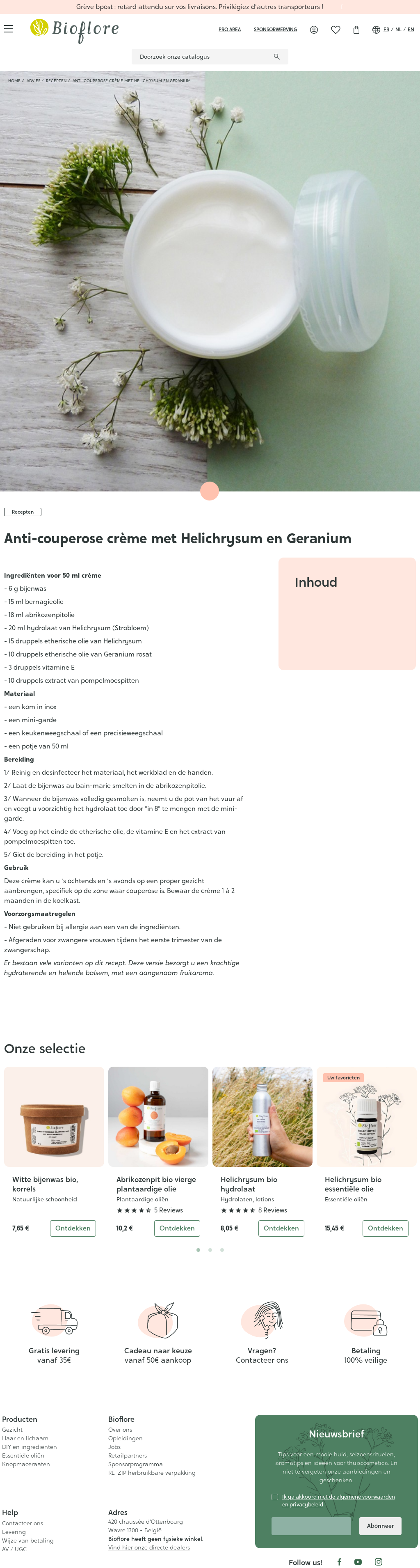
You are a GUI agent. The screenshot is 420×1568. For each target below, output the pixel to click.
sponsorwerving (275, 29)
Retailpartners (127, 1455)
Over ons (120, 1429)
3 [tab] (222, 1250)
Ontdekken (73, 1228)
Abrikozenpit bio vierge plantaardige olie (156, 1184)
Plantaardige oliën (142, 1199)
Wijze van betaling (28, 1540)
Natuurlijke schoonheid (44, 1199)
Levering (14, 1532)
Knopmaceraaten (26, 1464)
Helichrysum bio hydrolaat (249, 1184)
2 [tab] (210, 1250)
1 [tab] (198, 1250)
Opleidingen (125, 1438)
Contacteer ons (22, 1523)
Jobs (114, 1447)
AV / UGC (14, 1549)
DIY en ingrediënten (29, 1447)
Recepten (23, 512)
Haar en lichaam (25, 1438)
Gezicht (12, 1429)
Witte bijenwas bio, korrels (45, 1184)
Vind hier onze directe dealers (149, 1547)
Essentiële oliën (346, 1199)
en (411, 29)
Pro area (230, 29)
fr (386, 29)
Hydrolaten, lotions (247, 1199)
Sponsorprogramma (135, 1464)
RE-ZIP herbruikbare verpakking (152, 1472)
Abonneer (380, 1525)
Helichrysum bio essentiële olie (353, 1184)
